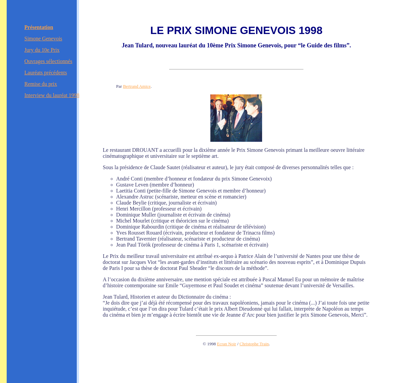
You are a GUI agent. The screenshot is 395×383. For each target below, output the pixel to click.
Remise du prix (40, 84)
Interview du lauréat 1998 (51, 95)
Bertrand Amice (137, 86)
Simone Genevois (43, 38)
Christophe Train (254, 343)
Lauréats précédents (45, 72)
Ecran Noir (226, 343)
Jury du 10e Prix (41, 50)
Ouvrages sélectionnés (48, 61)
